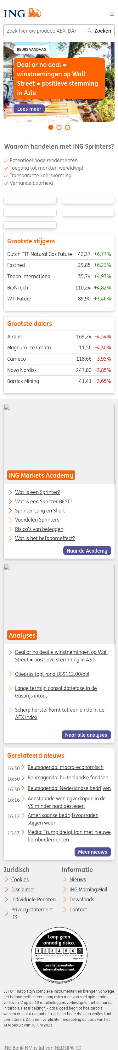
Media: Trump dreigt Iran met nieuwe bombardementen (58, 833)
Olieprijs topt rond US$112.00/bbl (52, 674)
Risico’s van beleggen (39, 529)
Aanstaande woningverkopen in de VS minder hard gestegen (56, 800)
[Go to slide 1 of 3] (50, 127)
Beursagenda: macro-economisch (55, 768)
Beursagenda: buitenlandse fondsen (57, 779)
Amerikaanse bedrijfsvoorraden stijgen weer (52, 816)
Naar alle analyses (86, 735)
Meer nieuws (92, 852)
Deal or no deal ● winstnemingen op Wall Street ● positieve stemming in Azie (61, 656)
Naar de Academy (87, 550)
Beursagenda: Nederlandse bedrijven (58, 789)
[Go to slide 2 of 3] (59, 127)
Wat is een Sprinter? (37, 492)
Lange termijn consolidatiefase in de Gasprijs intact (56, 692)
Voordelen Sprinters (37, 520)
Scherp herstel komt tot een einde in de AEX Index (59, 713)
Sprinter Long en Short (40, 511)
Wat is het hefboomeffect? (45, 538)
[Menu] (112, 13)
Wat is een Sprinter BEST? (43, 501)
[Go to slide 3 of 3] (67, 127)
